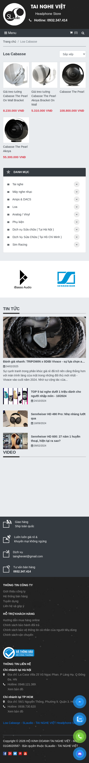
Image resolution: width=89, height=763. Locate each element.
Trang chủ (9, 41)
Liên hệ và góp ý (13, 606)
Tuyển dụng (10, 601)
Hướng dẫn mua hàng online (21, 620)
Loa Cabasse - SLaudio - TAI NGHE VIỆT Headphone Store (41, 722)
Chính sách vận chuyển (18, 634)
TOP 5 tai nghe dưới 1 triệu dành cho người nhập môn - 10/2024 (56, 394)
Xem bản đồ (15, 689)
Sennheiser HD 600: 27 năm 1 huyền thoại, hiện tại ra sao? (55, 438)
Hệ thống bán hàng (15, 596)
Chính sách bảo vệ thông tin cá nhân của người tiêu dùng (39, 630)
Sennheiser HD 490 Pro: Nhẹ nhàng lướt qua (58, 416)
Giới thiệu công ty (14, 591)
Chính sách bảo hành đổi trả (21, 625)
